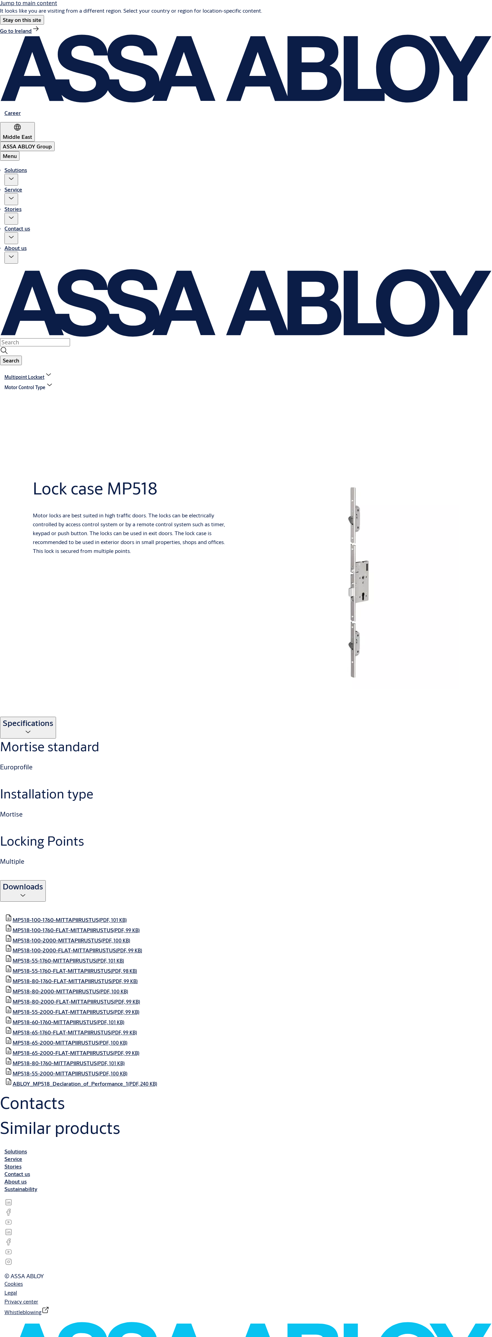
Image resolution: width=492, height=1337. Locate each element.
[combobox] (35, 342)
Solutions (15, 169)
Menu (10, 155)
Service (13, 189)
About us (15, 247)
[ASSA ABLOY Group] (27, 146)
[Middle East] (17, 132)
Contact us (17, 228)
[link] (20, 30)
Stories (13, 208)
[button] (22, 20)
